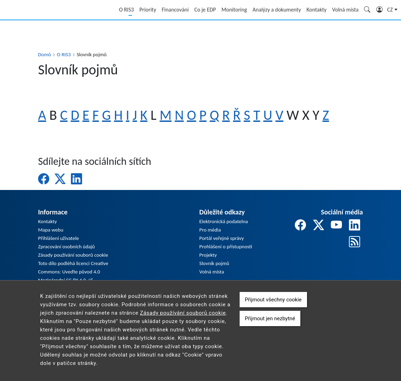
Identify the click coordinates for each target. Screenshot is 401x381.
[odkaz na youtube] (336, 225)
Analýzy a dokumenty (277, 9)
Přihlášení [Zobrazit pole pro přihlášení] (379, 10)
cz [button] (390, 9)
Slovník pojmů (214, 263)
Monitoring (234, 9)
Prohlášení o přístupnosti (225, 246)
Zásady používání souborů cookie (73, 255)
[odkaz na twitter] (318, 225)
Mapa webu (50, 230)
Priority (147, 9)
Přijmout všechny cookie (273, 307)
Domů (44, 54)
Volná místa (345, 9)
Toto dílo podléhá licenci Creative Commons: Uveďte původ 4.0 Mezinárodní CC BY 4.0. (73, 271)
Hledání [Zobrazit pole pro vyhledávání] (367, 10)
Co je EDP (205, 9)
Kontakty (316, 9)
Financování (175, 9)
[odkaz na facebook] (300, 225)
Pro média (210, 230)
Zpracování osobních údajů (66, 246)
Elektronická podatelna (223, 221)
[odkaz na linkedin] (354, 225)
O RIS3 (126, 9)
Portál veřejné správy (221, 238)
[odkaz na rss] (354, 242)
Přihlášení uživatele (58, 238)
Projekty (208, 255)
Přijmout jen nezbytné (270, 326)
